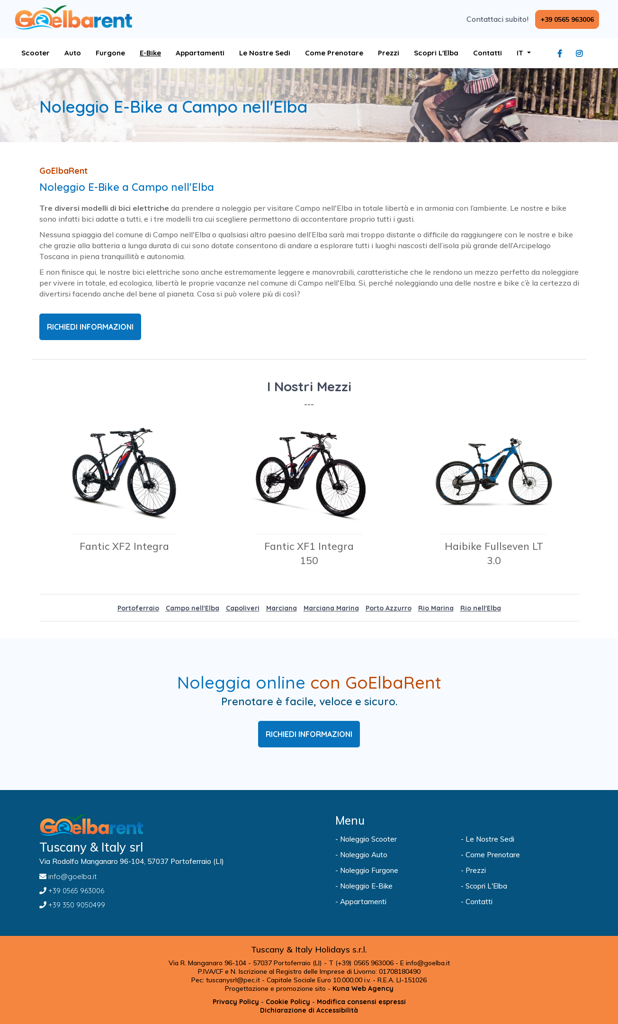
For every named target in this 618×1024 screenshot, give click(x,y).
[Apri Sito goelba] (200, 53)
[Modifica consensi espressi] (361, 1001)
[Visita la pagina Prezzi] (388, 53)
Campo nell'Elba (192, 608)
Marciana (281, 608)
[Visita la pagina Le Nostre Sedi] (264, 53)
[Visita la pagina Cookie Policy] (288, 1001)
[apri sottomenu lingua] (524, 53)
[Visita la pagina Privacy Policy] (236, 1001)
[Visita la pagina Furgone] (110, 53)
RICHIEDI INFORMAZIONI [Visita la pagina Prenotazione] (309, 734)
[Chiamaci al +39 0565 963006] (567, 19)
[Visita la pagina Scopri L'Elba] (436, 53)
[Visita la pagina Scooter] (35, 53)
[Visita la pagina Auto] (72, 53)
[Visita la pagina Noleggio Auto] (394, 855)
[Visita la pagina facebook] (562, 53)
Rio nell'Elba (480, 608)
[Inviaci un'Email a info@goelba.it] (170, 877)
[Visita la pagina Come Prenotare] (334, 53)
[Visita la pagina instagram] (581, 53)
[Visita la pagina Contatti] (487, 53)
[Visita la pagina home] (73, 17)
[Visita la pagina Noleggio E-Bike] (394, 886)
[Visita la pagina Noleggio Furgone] (394, 870)
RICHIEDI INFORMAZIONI (90, 327)
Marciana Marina (331, 608)
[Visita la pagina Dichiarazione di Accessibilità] (309, 1010)
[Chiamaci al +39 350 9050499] (170, 905)
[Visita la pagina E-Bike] (150, 53)
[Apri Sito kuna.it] (363, 988)
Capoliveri (243, 608)
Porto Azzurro (389, 608)
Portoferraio (138, 608)
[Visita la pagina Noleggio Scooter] (394, 839)
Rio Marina (436, 608)
